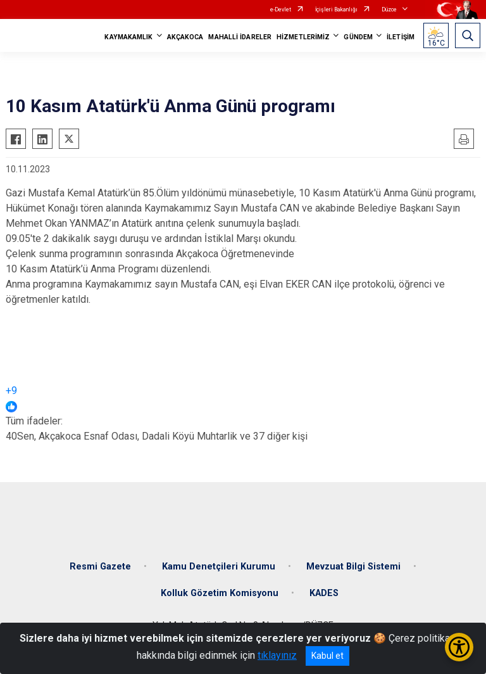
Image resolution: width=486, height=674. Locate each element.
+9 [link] (11, 391)
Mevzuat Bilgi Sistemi (353, 566)
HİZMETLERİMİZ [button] (303, 37)
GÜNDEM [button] (358, 37)
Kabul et (327, 656)
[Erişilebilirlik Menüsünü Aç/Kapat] (459, 647)
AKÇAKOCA (185, 37)
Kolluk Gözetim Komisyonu (219, 593)
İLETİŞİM (400, 37)
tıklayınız (277, 655)
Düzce (389, 9)
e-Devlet (280, 9)
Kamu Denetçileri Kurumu (218, 566)
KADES (324, 593)
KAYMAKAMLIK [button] (128, 37)
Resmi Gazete (100, 566)
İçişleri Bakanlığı (336, 9)
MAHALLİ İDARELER (239, 37)
